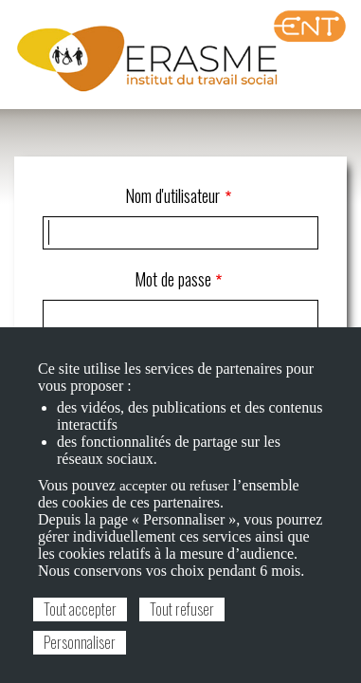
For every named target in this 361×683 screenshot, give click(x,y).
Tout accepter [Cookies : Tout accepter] (80, 609)
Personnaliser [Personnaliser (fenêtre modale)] (80, 642)
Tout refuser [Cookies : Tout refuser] (182, 609)
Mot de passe (173, 279)
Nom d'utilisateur (172, 195)
